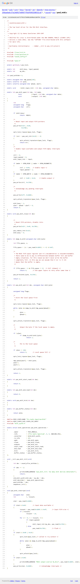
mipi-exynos (50, 9)
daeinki (40, 9)
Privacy (17, 581)
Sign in (76, 3)
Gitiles (12, 581)
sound (48, 12)
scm (16, 9)
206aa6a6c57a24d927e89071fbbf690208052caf (22, 12)
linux (22, 9)
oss (53, 12)
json (76, 581)
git (33, 9)
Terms (23, 581)
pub (11, 9)
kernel (4, 9)
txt (71, 581)
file (43, 17)
